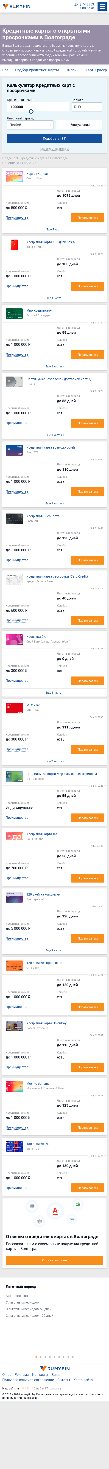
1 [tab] (36, 1357)
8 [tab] (68, 1357)
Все (5, 69)
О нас (6, 1374)
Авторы (63, 1380)
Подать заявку (88, 218)
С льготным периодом (22, 1302)
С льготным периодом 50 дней (28, 1309)
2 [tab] (41, 1357)
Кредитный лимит (20, 100)
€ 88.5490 (87, 8)
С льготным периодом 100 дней (29, 1316)
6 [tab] (59, 1357)
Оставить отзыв (54, 1260)
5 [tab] (54, 1357)
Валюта (77, 100)
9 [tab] (73, 1357)
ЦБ (75, 4)
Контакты (40, 1374)
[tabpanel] (52, 1302)
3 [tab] (45, 1357)
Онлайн (72, 69)
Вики (56, 1374)
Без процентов (17, 1296)
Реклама (22, 1374)
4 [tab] (50, 1357)
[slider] (31, 111)
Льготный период (20, 118)
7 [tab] (63, 1357)
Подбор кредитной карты (37, 69)
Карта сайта (83, 1380)
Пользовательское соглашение (28, 1380)
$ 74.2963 (87, 4)
